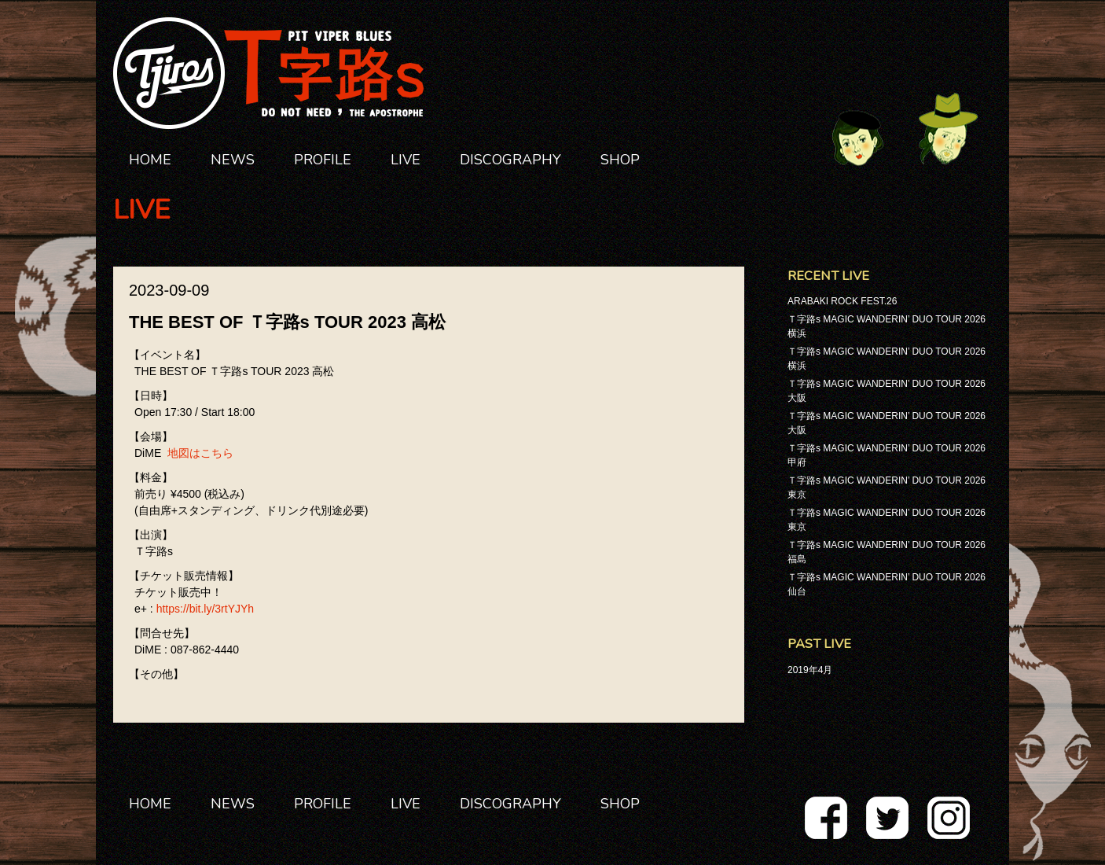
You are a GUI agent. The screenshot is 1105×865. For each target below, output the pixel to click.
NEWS (233, 160)
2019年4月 (809, 669)
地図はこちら (200, 453)
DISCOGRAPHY (510, 160)
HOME (150, 160)
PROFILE (322, 160)
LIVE (405, 160)
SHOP (620, 160)
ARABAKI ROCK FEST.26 (842, 301)
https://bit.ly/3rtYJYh (205, 608)
